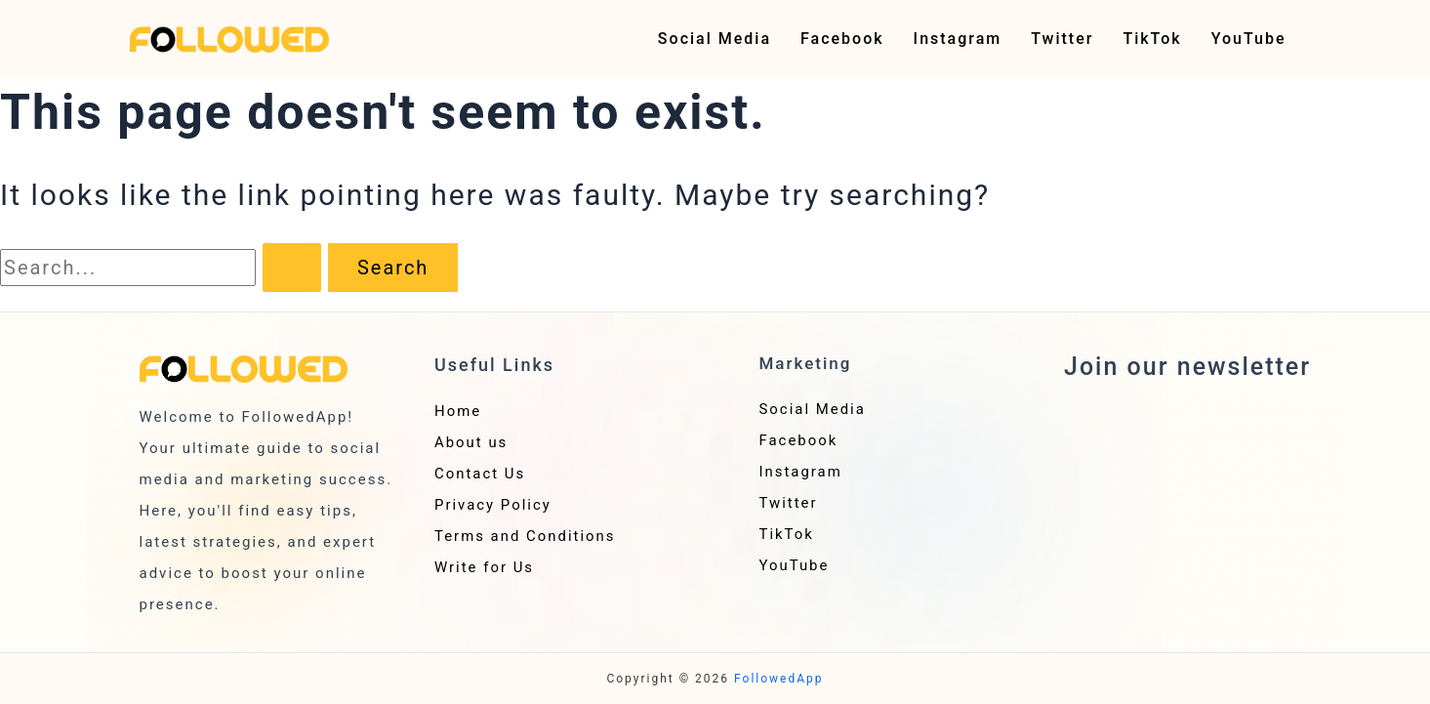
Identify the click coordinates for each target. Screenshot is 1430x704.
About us (471, 442)
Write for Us (484, 567)
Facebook (842, 38)
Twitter (1062, 38)
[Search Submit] (292, 267)
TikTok (1152, 38)
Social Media (714, 38)
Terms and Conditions (525, 536)
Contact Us (480, 473)
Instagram (958, 38)
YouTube (1249, 38)
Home (457, 411)
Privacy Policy (493, 505)
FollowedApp (779, 678)
